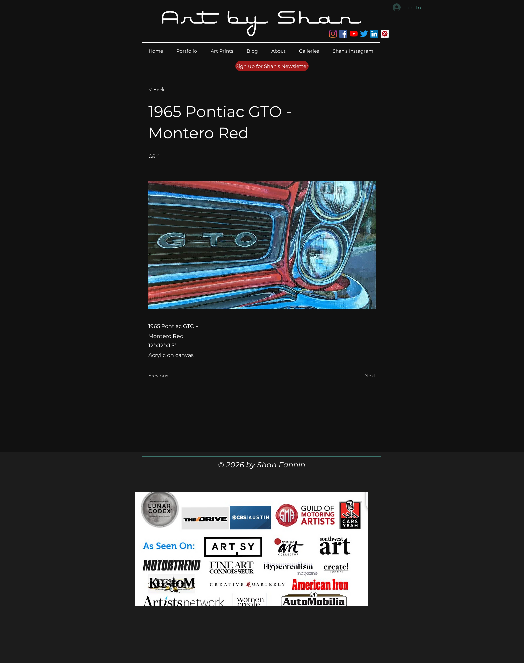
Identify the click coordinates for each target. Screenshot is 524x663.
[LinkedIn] (374, 34)
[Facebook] (343, 34)
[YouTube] (354, 34)
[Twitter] (364, 34)
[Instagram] (333, 34)
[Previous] (170, 375)
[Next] (359, 375)
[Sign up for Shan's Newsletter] (272, 66)
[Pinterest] (385, 34)
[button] (278, 51)
